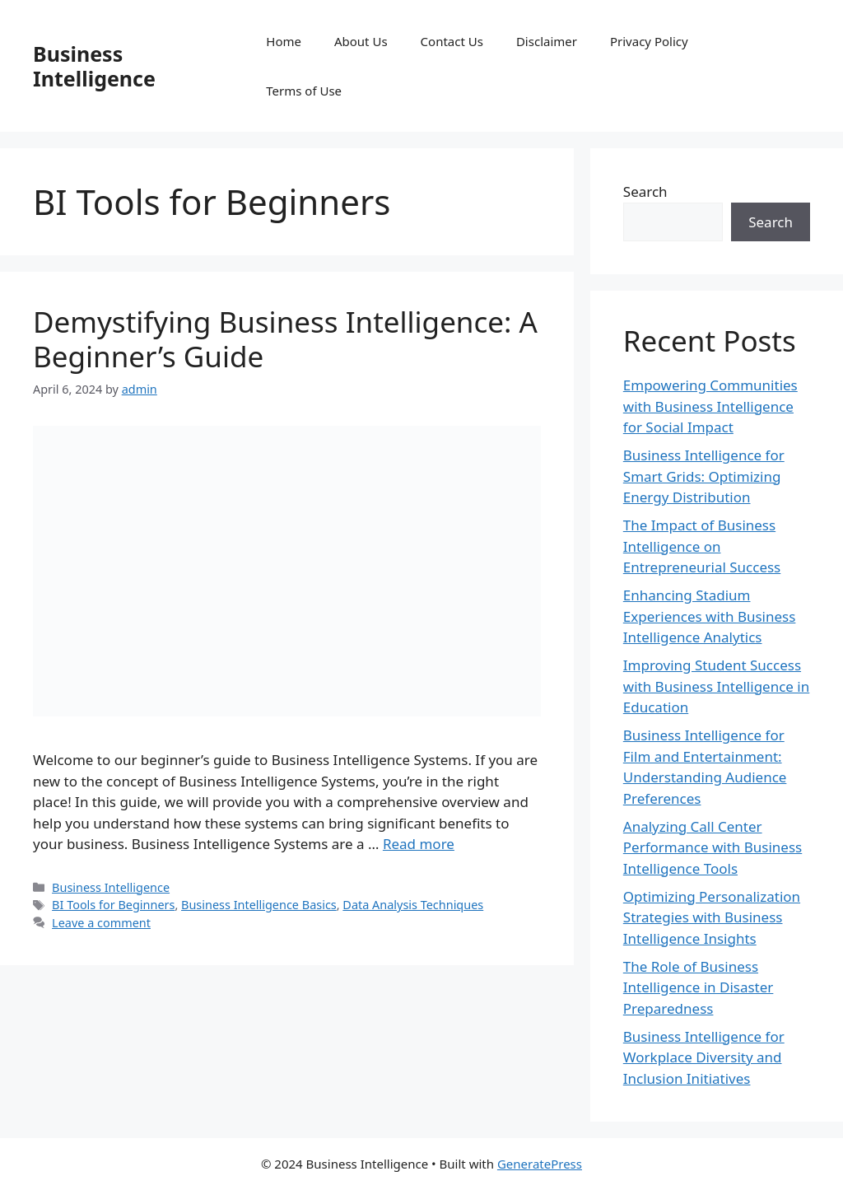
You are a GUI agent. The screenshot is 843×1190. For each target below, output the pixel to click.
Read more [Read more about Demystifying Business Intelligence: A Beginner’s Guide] (418, 843)
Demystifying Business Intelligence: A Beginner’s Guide (285, 339)
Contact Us (452, 41)
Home (283, 41)
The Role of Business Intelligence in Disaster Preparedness (698, 987)
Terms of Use (304, 90)
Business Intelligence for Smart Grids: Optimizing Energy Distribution (704, 476)
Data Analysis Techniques (412, 904)
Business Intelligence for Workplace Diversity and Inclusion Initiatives (704, 1057)
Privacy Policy (649, 41)
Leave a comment (101, 923)
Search (645, 191)
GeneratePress (539, 1163)
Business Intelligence (94, 66)
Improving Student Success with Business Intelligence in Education (716, 686)
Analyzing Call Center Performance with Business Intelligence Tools (712, 847)
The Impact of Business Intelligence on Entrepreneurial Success (701, 546)
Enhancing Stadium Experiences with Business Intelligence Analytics (709, 616)
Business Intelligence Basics (259, 904)
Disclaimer (546, 41)
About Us (361, 41)
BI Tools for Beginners (113, 904)
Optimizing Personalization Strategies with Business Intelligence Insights (711, 917)
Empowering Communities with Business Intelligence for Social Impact (710, 406)
